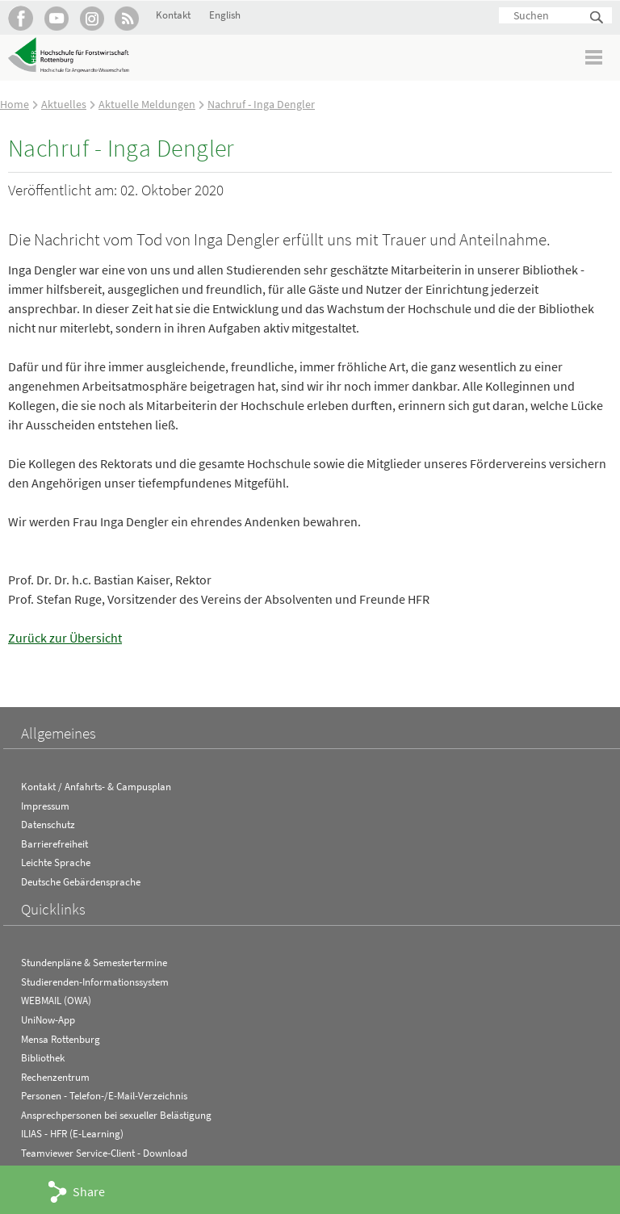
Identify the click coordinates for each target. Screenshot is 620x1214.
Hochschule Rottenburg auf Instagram (91, 18)
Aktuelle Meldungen (146, 104)
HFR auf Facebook (20, 18)
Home (14, 104)
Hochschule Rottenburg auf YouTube (56, 18)
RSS (127, 18)
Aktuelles (63, 104)
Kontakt (173, 15)
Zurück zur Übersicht (65, 638)
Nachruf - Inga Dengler (261, 104)
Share (89, 1191)
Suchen (597, 18)
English (225, 15)
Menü (594, 57)
